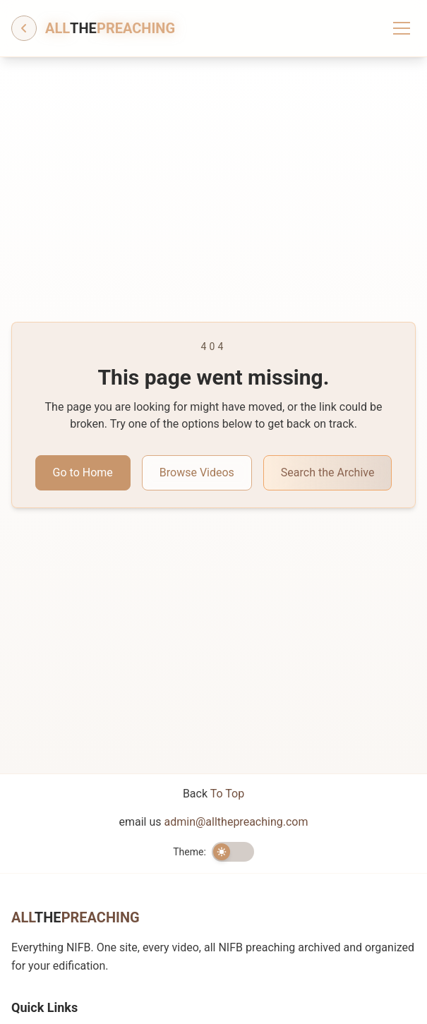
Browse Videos (197, 472)
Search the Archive (328, 472)
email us (213, 822)
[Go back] (24, 28)
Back (213, 793)
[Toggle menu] (401, 28)
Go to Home (83, 472)
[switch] (233, 852)
